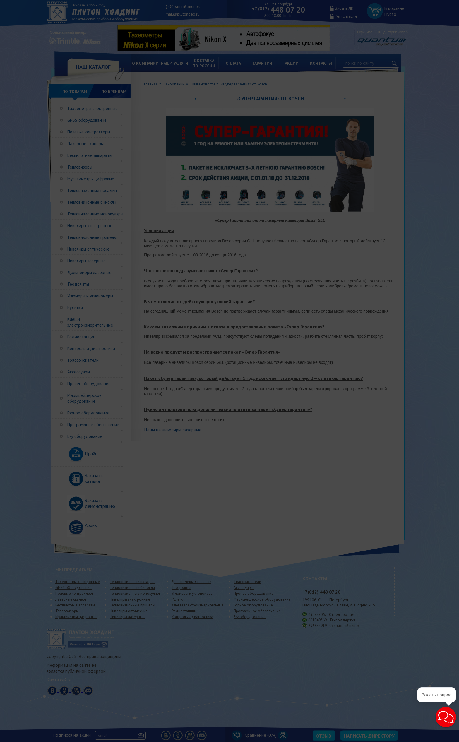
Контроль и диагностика (91, 348)
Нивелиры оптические (88, 249)
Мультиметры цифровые (90, 178)
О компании (145, 63)
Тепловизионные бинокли (91, 202)
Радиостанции (81, 337)
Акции (292, 63)
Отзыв (323, 736)
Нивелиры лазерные (86, 260)
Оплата (233, 63)
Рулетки (75, 307)
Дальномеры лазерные (89, 272)
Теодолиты (78, 284)
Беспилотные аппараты (89, 155)
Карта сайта (59, 680)
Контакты (321, 63)
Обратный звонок (184, 6)
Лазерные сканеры (85, 143)
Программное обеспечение (93, 424)
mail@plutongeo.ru (183, 14)
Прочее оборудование (89, 383)
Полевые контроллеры (88, 132)
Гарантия (262, 63)
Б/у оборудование (84, 436)
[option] (228, 38)
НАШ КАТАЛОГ (93, 67)
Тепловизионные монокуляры (95, 214)
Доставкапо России (204, 63)
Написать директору (369, 736)
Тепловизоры (79, 167)
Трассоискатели (83, 360)
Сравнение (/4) (254, 735)
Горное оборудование (88, 413)
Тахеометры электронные (92, 108)
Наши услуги (174, 63)
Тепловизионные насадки (92, 190)
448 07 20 (278, 10)
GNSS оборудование (87, 120)
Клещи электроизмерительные (90, 322)
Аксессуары (78, 372)
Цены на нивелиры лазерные (172, 430)
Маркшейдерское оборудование (84, 398)
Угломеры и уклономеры (90, 296)
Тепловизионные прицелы (92, 237)
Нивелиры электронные (89, 225)
